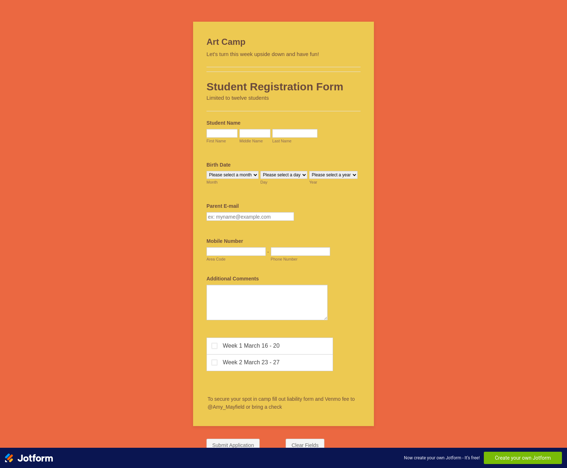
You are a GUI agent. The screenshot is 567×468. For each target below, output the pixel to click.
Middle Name (251, 141)
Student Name (223, 123)
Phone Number (284, 259)
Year (313, 182)
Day (264, 182)
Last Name (281, 141)
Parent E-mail (222, 206)
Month (212, 182)
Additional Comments (232, 279)
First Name (216, 141)
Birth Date (218, 165)
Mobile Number (224, 241)
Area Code (216, 259)
